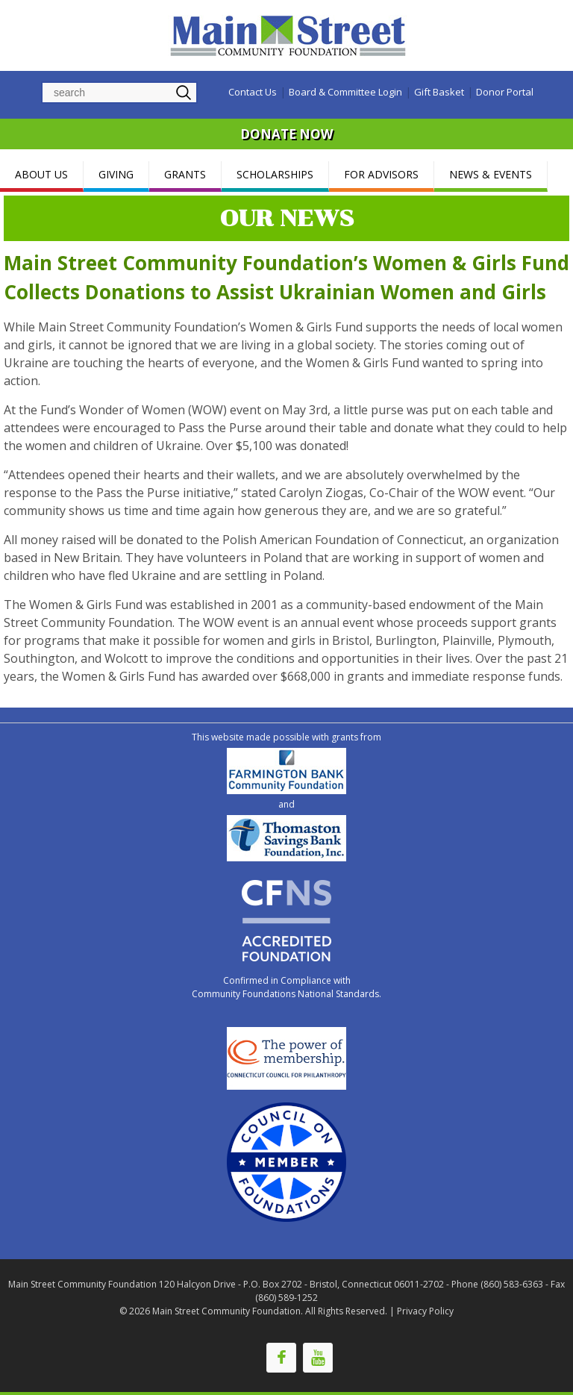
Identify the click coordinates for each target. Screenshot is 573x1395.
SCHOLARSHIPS (275, 174)
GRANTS (185, 174)
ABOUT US (41, 174)
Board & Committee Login (345, 92)
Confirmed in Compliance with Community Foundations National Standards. (286, 987)
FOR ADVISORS (381, 174)
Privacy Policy (425, 1311)
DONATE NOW (286, 134)
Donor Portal (504, 92)
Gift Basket (439, 92)
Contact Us (252, 92)
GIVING (116, 174)
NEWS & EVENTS (490, 174)
